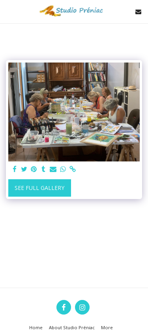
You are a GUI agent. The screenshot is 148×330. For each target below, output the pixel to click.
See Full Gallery (39, 188)
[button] (8, 11)
